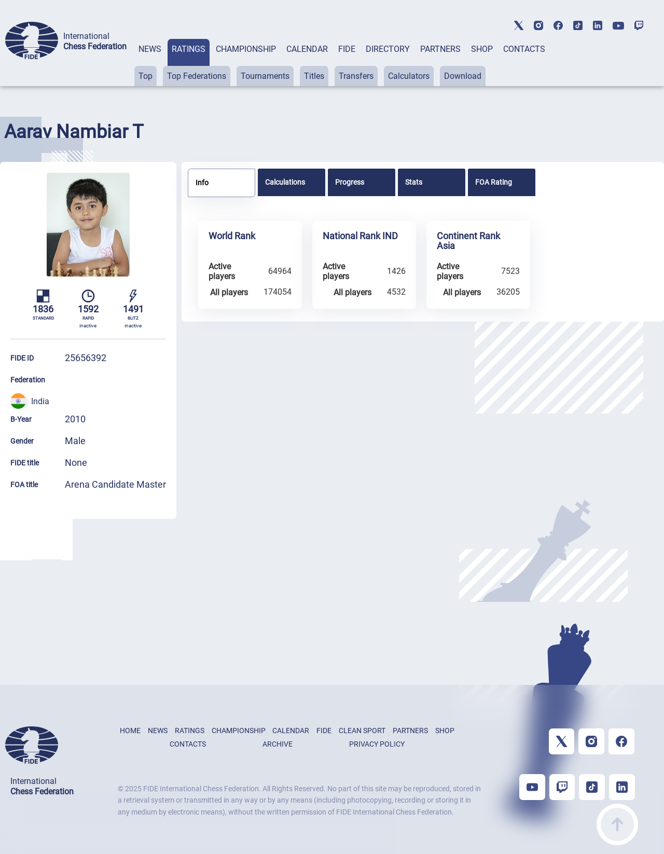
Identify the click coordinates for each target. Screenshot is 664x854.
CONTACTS (524, 49)
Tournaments (265, 76)
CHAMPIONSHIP (246, 49)
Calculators (409, 76)
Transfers (356, 76)
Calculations (285, 182)
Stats (413, 182)
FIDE (346, 49)
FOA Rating (493, 182)
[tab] (149, 62)
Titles (314, 76)
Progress (349, 182)
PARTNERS (440, 49)
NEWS (150, 49)
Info (202, 182)
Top (146, 76)
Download (462, 76)
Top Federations (196, 76)
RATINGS (188, 49)
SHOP (482, 49)
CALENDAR (307, 49)
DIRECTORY (388, 49)
